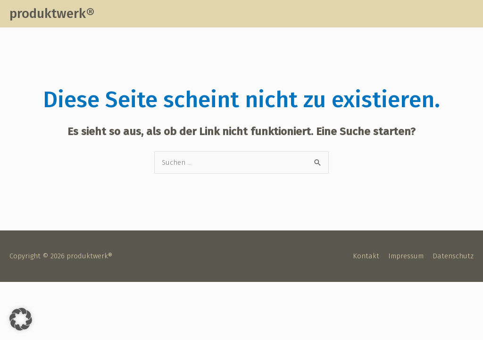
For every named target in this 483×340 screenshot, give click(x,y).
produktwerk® (51, 13)
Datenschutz (453, 256)
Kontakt (366, 256)
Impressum (406, 256)
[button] (21, 319)
